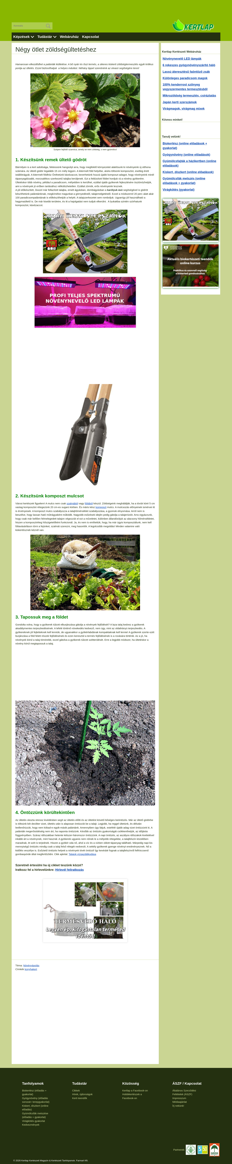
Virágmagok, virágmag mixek (184, 108)
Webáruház (69, 37)
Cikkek (76, 1090)
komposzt (100, 507)
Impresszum (179, 1098)
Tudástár (44, 37)
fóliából (89, 503)
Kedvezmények (30, 1124)
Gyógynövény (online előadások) (186, 154)
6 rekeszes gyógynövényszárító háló (189, 65)
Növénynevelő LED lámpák (182, 58)
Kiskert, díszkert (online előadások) (188, 172)
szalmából (72, 503)
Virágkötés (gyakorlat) (179, 189)
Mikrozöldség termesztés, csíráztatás (189, 95)
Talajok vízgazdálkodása (82, 854)
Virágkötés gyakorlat (33, 1121)
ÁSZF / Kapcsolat (187, 1083)
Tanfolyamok (33, 1083)
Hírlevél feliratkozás (69, 869)
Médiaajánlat (179, 1101)
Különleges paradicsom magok (185, 78)
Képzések (21, 37)
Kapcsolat (90, 37)
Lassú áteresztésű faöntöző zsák (186, 71)
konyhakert (31, 969)
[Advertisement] (116, 8)
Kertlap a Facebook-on (135, 1090)
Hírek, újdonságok (82, 1094)
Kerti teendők (79, 1098)
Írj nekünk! (178, 1105)
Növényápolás (31, 965)
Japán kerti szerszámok (180, 102)
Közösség (130, 1083)
